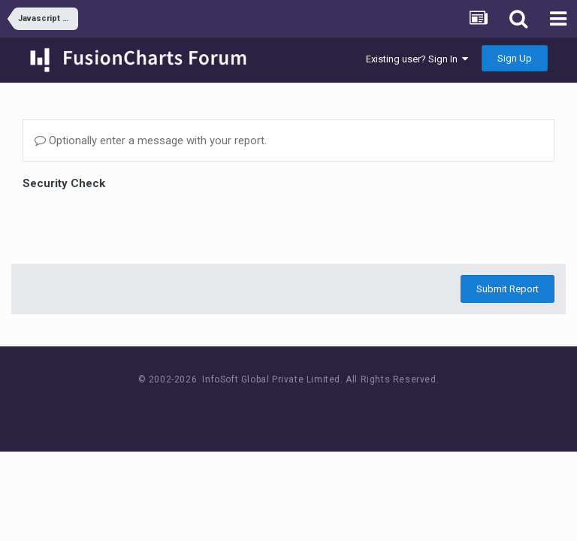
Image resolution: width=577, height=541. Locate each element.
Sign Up (514, 58)
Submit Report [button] (507, 289)
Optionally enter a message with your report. (151, 140)
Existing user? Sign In (417, 59)
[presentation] (137, 223)
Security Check (64, 183)
